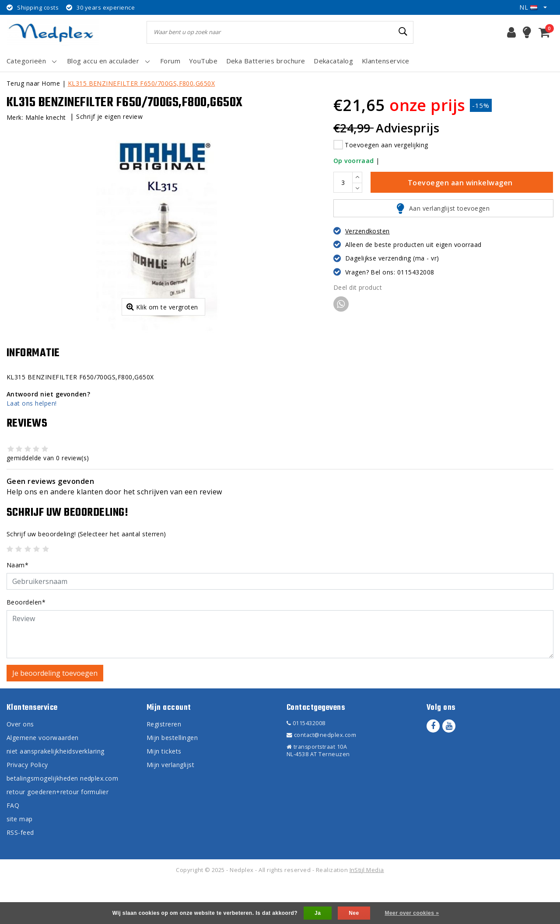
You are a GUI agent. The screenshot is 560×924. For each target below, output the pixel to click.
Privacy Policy (27, 808)
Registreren (164, 767)
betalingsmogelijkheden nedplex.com (62, 821)
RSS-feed (20, 876)
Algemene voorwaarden (43, 781)
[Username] (280, 624)
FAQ (13, 848)
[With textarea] (280, 677)
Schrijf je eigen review (109, 116)
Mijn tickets (164, 794)
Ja (318, 913)
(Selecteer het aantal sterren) (86, 577)
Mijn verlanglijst (170, 808)
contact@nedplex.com (321, 778)
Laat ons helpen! (32, 446)
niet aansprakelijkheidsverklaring (56, 794)
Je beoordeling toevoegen (55, 716)
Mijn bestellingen (172, 781)
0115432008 (306, 766)
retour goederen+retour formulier (57, 835)
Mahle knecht (45, 117)
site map (20, 862)
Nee (354, 913)
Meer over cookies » (412, 913)
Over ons (20, 767)
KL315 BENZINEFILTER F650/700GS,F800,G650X (141, 83)
